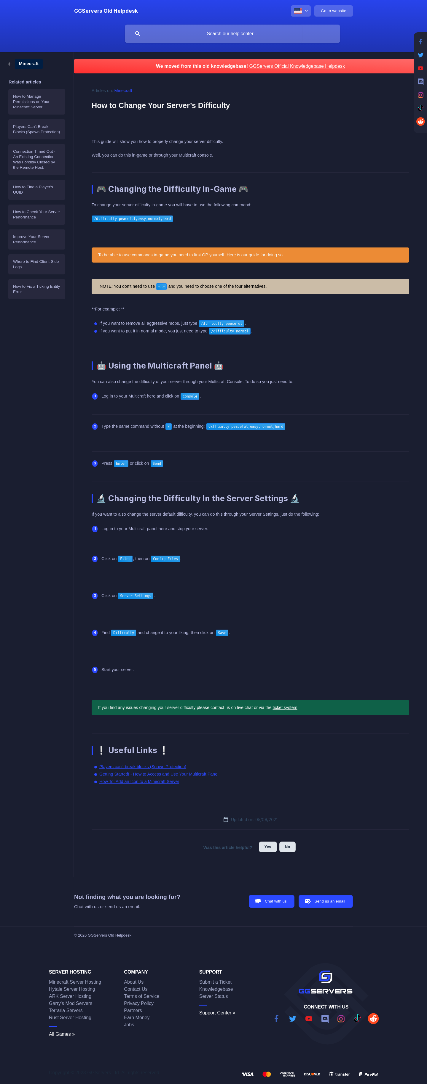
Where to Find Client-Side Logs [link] (36, 264)
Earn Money (136, 1017)
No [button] (287, 847)
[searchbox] (232, 34)
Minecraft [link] (123, 90)
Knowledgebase (216, 989)
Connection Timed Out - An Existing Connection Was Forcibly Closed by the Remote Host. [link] (34, 159)
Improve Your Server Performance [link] (31, 239)
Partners (133, 1010)
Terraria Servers (66, 1010)
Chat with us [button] (276, 901)
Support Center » (217, 1012)
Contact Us (135, 989)
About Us (134, 982)
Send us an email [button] (330, 901)
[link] (25, 63)
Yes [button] (268, 847)
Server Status (213, 996)
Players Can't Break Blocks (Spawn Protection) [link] (36, 129)
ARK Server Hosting (70, 996)
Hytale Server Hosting (72, 989)
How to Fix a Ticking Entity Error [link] (36, 289)
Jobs (129, 1024)
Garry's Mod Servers (70, 1003)
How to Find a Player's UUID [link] (33, 189)
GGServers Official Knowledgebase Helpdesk (297, 66)
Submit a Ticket (215, 982)
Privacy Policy (139, 1003)
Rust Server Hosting (70, 1017)
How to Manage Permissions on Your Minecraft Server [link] (31, 101)
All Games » (62, 1034)
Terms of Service (141, 996)
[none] (106, 11)
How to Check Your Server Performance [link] (36, 214)
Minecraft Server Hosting (75, 982)
